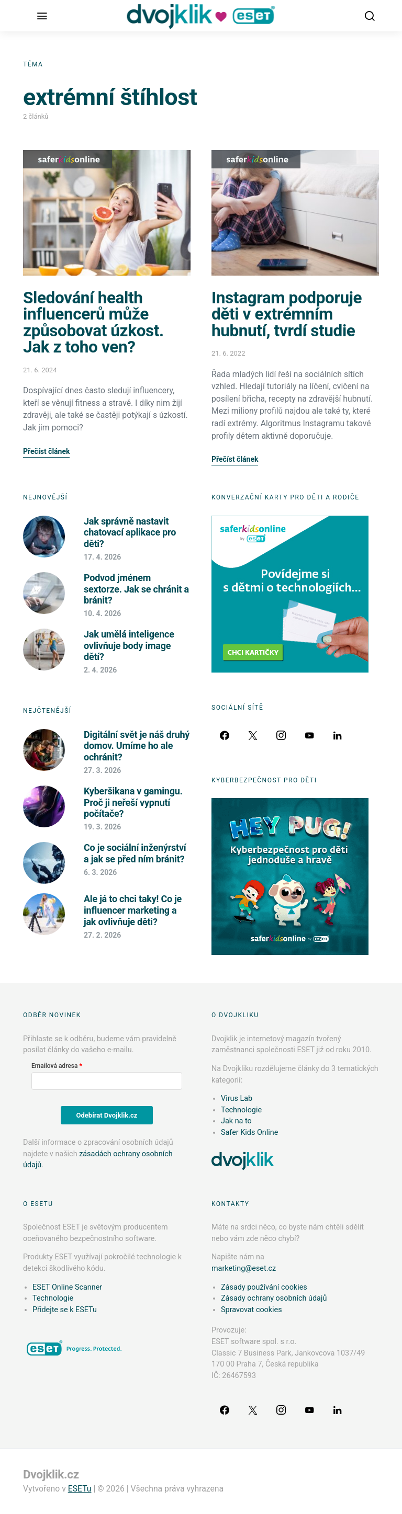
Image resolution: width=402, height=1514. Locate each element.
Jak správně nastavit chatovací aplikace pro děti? (130, 532)
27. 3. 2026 (102, 770)
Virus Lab (236, 1098)
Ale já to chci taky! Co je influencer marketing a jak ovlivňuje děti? (133, 910)
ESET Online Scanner (67, 1287)
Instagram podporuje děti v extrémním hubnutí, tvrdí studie (286, 314)
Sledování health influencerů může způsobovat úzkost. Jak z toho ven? (93, 322)
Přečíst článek (46, 451)
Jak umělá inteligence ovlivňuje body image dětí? (129, 645)
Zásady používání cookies (264, 1287)
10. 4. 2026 (102, 613)
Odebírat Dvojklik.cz (107, 1115)
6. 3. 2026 (100, 872)
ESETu (80, 1489)
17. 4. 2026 (102, 557)
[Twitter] (253, 735)
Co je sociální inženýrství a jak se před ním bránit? (135, 853)
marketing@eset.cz (243, 1268)
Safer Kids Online (67, 159)
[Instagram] (281, 735)
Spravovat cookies (251, 1309)
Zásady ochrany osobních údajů (274, 1298)
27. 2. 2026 (102, 935)
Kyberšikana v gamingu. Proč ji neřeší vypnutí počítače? (133, 802)
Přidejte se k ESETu (64, 1309)
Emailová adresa (54, 1065)
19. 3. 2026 (102, 827)
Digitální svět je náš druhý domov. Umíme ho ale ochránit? (136, 745)
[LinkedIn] (338, 735)
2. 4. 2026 (100, 670)
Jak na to (236, 1121)
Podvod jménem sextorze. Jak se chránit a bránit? (136, 589)
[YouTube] (309, 735)
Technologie (241, 1110)
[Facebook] (224, 735)
